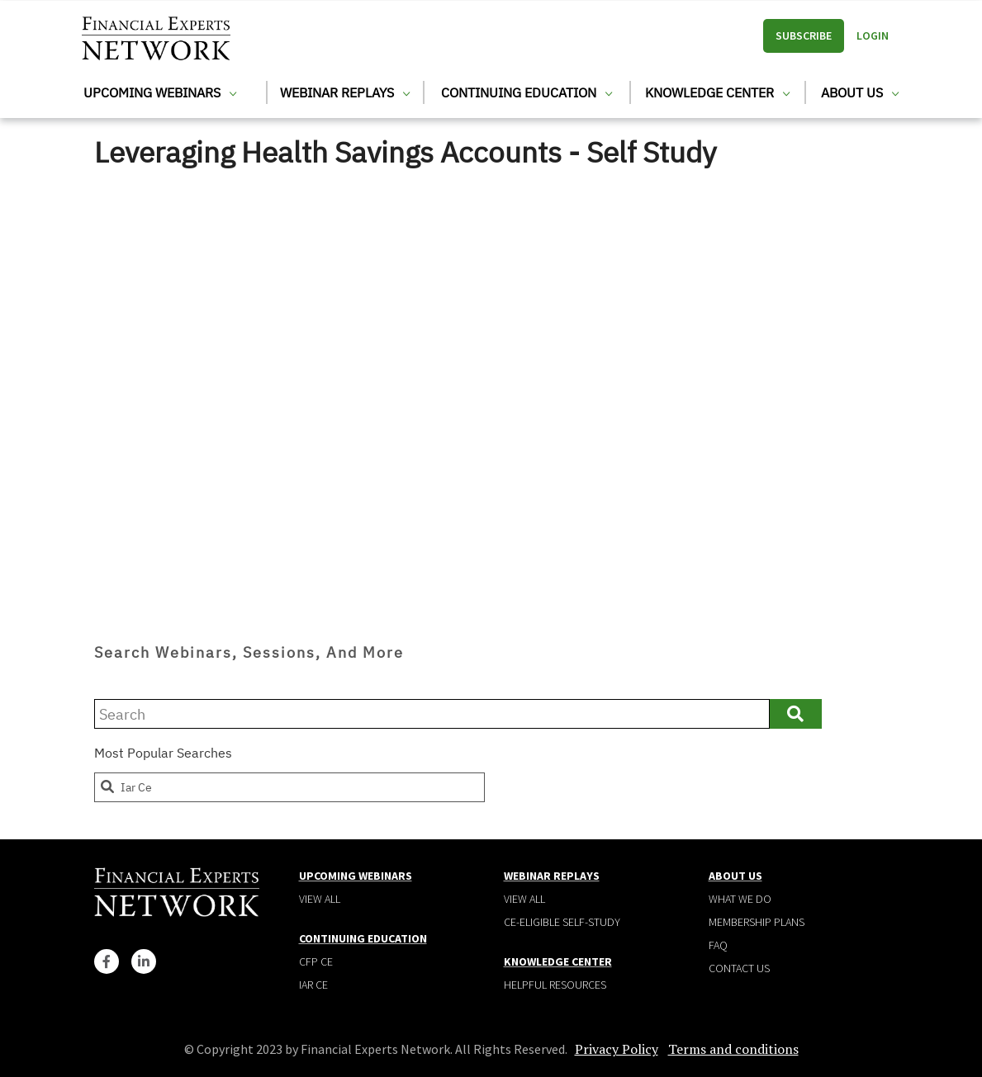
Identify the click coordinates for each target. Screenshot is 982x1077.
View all (319, 898)
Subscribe (804, 35)
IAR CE (313, 984)
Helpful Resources (555, 984)
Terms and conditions (733, 1049)
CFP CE (316, 961)
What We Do (740, 898)
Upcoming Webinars (159, 92)
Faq (718, 945)
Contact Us (739, 968)
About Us (860, 92)
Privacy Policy (616, 1049)
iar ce (125, 787)
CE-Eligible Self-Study (562, 921)
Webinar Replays (345, 92)
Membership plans (756, 921)
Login (872, 35)
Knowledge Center (717, 92)
